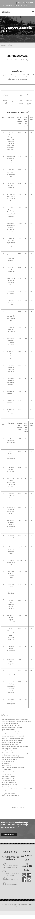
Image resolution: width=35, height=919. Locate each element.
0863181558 (29, 2)
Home (3, 45)
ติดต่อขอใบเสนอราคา (9, 834)
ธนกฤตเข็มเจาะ (20, 2)
